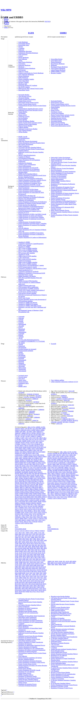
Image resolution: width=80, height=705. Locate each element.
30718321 (28, 400)
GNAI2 (42, 455)
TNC (41, 515)
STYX (34, 514)
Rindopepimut (22, 332)
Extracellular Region (24, 43)
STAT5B (17, 514)
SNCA (17, 507)
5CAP (28, 553)
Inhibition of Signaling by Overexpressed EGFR (31, 273)
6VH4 (24, 571)
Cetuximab (21, 316)
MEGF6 (26, 473)
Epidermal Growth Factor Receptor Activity (30, 110)
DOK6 (25, 447)
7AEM (44, 573)
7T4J (22, 579)
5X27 (27, 562)
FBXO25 (29, 452)
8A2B (16, 582)
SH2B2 (40, 501)
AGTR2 (74, 452)
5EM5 (16, 556)
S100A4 (22, 500)
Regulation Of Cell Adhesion (26, 671)
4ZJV (28, 551)
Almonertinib (22, 369)
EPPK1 (29, 448)
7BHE (73, 563)
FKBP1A (73, 461)
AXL (43, 433)
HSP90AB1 (30, 461)
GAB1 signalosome (23, 257)
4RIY (45, 548)
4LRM (24, 548)
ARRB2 (23, 433)
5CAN (20, 553)
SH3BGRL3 (18, 504)
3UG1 (31, 542)
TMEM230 (71, 493)
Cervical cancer (22, 377)
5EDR (42, 554)
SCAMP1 (36, 500)
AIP (26, 428)
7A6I (30, 573)
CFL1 (67, 455)
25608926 (63, 395)
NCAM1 (37, 475)
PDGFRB (33, 480)
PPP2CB (26, 486)
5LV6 (40, 559)
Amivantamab (22, 371)
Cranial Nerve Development (58, 177)
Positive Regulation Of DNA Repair (28, 189)
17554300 (63, 420)
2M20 (36, 537)
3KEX (56, 561)
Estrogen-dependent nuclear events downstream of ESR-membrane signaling (32, 300)
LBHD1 (66, 467)
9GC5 (35, 591)
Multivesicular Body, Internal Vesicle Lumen (30, 88)
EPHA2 (25, 448)
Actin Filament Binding (24, 130)
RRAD (43, 498)
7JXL (29, 574)
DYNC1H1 (40, 447)
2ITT (16, 536)
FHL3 (68, 461)
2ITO (37, 534)
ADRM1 (38, 427)
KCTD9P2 (35, 466)
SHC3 (39, 504)
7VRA (16, 581)
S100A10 (63, 484)
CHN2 (71, 455)
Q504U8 (42, 531)
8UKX (28, 590)
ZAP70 (22, 523)
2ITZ (36, 536)
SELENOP (22, 501)
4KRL (29, 546)
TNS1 (27, 517)
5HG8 (16, 559)
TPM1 (45, 517)
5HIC (27, 559)
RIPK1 (40, 497)
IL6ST (59, 466)
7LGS (45, 576)
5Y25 (40, 563)
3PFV (20, 542)
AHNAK (17, 428)
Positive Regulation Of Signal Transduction (30, 620)
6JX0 (27, 567)
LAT (28, 467)
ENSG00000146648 (20, 529)
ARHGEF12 (39, 431)
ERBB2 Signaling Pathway (25, 675)
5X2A (34, 562)
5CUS (56, 563)
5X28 (31, 562)
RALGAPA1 (50, 483)
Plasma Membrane (23, 57)
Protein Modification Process (59, 652)
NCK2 (17, 476)
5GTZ (24, 557)
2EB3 (19, 534)
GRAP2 (35, 456)
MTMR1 (66, 469)
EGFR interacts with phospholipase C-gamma (31, 265)
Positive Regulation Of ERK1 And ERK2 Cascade (32, 214)
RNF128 (22, 498)
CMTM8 (17, 442)
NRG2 (53, 473)
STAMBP (17, 512)
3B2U (27, 539)
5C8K (36, 551)
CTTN (28, 444)
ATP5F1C (39, 433)
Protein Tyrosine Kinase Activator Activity (30, 122)
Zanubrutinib (22, 364)
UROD (29, 520)
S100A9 (31, 500)
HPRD (6, 27)
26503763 (21, 423)
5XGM (28, 563)
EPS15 (34, 448)
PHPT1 (59, 475)
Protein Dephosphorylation (58, 663)
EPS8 (37, 448)
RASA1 (44, 495)
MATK (62, 469)
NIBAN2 (38, 476)
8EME (35, 582)
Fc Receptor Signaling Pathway (59, 638)
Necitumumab (22, 347)
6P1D (16, 568)
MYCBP (49, 472)
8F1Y (19, 584)
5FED (31, 556)
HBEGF (37, 458)
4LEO (67, 561)
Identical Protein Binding (25, 126)
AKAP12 (29, 428)
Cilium (20, 60)
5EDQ (38, 554)
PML (37, 484)
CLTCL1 (41, 441)
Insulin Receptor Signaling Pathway (28, 679)
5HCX (28, 557)
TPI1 (41, 517)
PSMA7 (41, 489)
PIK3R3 (22, 483)
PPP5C (37, 486)
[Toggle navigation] (1, 15)
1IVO (16, 532)
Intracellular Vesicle (23, 90)
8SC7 (37, 588)
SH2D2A (28, 503)
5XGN (32, 563)
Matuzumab (21, 329)
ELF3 (16, 448)
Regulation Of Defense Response (27, 651)
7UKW (45, 579)
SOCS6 (39, 509)
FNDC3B (24, 453)
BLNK (36, 435)
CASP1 (22, 438)
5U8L (20, 560)
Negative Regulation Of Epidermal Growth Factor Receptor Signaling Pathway (32, 176)
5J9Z (33, 559)
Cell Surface (21, 63)
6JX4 (30, 567)
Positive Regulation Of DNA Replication (29, 191)
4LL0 (16, 548)
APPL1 (24, 431)
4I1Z (30, 545)
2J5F (42, 536)
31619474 (65, 399)
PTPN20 (31, 492)
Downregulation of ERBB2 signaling (28, 288)
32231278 (63, 417)
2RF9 (43, 537)
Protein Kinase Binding (24, 668)
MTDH (20, 475)
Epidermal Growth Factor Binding (27, 129)
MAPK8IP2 (25, 472)
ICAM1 (29, 462)
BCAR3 (28, 435)
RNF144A (33, 498)
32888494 (21, 408)
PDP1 (41, 480)
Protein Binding (22, 112)
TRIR (63, 495)
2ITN (33, 534)
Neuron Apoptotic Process (58, 199)
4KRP (41, 546)
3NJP (38, 540)
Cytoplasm (21, 48)
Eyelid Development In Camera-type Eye (29, 211)
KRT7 (21, 467)
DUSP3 (34, 447)
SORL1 (73, 490)
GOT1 (20, 456)
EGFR (31, 33)
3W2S (40, 543)
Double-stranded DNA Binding (27, 99)
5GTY (20, 557)
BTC (43, 435)
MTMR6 (55, 470)
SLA (22, 506)
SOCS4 (30, 509)
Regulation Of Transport (25, 644)
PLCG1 (42, 483)
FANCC (17, 452)
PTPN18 (22, 492)
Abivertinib (21, 366)
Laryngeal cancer (23, 375)
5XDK (20, 563)
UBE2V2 (23, 520)
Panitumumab (22, 324)
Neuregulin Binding (56, 121)
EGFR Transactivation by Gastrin (27, 267)
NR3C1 (43, 476)
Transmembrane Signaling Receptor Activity (30, 108)
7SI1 (27, 577)
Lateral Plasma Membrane (58, 70)
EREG (26, 450)
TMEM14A (64, 493)
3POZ (23, 542)
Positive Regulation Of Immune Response (30, 661)
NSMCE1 (58, 473)
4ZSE (32, 551)
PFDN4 (54, 475)
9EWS (44, 590)
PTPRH (26, 493)
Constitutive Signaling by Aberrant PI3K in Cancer (32, 268)
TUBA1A (35, 518)
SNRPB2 (49, 490)
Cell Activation (55, 644)
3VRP (16, 543)
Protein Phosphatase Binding (26, 121)
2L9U (52, 561)
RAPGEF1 (39, 495)
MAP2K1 (25, 469)
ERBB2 (41, 448)
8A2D (20, 582)
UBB (19, 520)
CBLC (45, 438)
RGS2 (21, 497)
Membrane (21, 67)
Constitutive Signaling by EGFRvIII (28, 271)
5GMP (42, 556)
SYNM (68, 492)
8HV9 (27, 587)
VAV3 (43, 520)
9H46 (16, 593)
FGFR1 (61, 461)
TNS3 (34, 517)
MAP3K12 (31, 469)
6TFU (43, 568)
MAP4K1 (17, 470)
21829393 (59, 422)
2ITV (22, 536)
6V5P (41, 570)
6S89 (26, 568)
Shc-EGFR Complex (24, 87)
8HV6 (16, 587)
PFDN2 (49, 475)
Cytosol (20, 56)
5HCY (32, 557)
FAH (41, 450)
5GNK (17, 557)
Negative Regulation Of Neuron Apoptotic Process (65, 193)
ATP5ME (55, 453)
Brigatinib (21, 361)
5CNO (20, 554)
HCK (41, 458)
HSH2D (17, 461)
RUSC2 (17, 500)
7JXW (44, 574)
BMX (39, 435)
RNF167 (38, 498)
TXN (16, 520)
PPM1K (73, 476)
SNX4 (33, 507)
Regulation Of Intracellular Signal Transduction (31, 616)
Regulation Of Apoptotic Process (27, 684)
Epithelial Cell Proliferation (26, 200)
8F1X (16, 584)
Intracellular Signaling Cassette (27, 640)
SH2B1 (35, 501)
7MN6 (60, 564)
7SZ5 (44, 577)
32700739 (64, 406)
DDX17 (22, 445)
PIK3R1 (41, 481)
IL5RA (44, 462)
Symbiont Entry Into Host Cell (26, 195)
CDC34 (36, 439)
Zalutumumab (22, 360)
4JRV (26, 546)
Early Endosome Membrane (26, 74)
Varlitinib (21, 336)
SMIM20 (63, 489)
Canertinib (21, 333)
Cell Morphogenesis (23, 138)
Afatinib (20, 344)
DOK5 (21, 447)
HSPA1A (41, 461)
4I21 (36, 545)
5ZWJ (24, 565)
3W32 (43, 543)
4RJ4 (16, 549)
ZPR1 (31, 523)
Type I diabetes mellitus (57, 380)
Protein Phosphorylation (57, 650)
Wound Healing (55, 182)
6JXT (33, 567)
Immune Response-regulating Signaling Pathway (64, 661)
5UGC (39, 560)
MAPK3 (33, 470)
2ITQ (43, 534)
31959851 (59, 399)
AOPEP (33, 430)
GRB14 (44, 456)
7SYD (31, 577)
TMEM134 (57, 493)
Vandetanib (21, 330)
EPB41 (20, 448)
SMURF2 (40, 506)
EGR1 (49, 459)
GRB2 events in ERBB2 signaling (27, 262)
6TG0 (31, 570)
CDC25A (31, 439)
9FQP (20, 591)
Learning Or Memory (24, 157)
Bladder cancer (22, 386)
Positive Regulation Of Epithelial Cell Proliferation (32, 202)
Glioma (20, 385)
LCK (31, 467)
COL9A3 (32, 442)
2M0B (32, 537)
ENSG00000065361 (53, 529)
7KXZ (23, 576)
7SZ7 (16, 579)
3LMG (61, 561)
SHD (16, 506)
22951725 (59, 423)
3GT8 (27, 540)
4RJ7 (25, 549)
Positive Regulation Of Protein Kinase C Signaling (32, 223)
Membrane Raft (22, 84)
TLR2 (38, 515)
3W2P (28, 543)
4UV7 (39, 549)
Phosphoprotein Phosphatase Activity (61, 613)
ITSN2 (24, 466)
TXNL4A (50, 497)
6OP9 (70, 563)
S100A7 (26, 500)
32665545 (71, 408)
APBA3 (38, 430)
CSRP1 (40, 442)
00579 (16, 527)
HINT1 (70, 464)
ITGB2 (17, 466)
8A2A (43, 581)
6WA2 (35, 571)
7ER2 (19, 574)
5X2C (38, 562)
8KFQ (39, 587)
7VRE (20, 581)
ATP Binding (22, 113)
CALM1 (17, 436)
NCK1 (42, 475)
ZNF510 (27, 523)
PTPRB (21, 493)
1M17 (23, 532)
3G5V (16, 540)
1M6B (49, 561)
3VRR (20, 543)
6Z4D (23, 573)
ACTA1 (33, 427)
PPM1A (17, 486)
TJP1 (31, 515)
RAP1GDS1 (32, 495)
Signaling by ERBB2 (24, 242)
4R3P (27, 548)
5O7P (63, 563)
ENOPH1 (53, 459)
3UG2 (35, 542)
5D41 (31, 554)
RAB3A (26, 495)
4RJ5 (19, 549)
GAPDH (25, 455)
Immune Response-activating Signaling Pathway (64, 654)
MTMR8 (60, 470)
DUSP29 (60, 458)
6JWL (23, 567)
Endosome (21, 49)
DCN (42, 444)
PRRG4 (65, 478)
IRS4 (34, 464)
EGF (44, 447)
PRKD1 (36, 489)
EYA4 (72, 459)
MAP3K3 (44, 469)
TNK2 (23, 517)
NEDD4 (24, 476)
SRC (39, 511)
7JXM (33, 574)
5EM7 (24, 556)
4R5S (34, 548)
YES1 (30, 521)
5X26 (24, 562)
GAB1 (37, 453)
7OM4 (20, 577)
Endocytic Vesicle (23, 71)
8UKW (24, 590)
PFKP (20, 481)
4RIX (42, 548)
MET (30, 473)
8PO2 (23, 588)
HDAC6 (65, 464)
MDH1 (22, 473)
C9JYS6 (22, 531)
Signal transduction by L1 (25, 270)
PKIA (38, 483)
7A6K (37, 573)
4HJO (27, 545)
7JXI (23, 574)
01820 (49, 527)
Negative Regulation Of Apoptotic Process (30, 183)
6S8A (29, 568)
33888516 (35, 399)
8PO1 (19, 588)
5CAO (24, 553)
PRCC (40, 486)
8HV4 (39, 585)
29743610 (35, 394)
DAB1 (57, 456)
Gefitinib (20, 319)
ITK (20, 466)
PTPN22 (37, 492)
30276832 (36, 402)
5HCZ (36, 557)
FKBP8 (17, 453)
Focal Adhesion (22, 59)
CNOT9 (22, 442)
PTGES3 (49, 480)
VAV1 (36, 520)
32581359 (70, 405)
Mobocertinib (22, 367)
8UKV (20, 590)
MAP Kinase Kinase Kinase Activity (28, 102)
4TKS (32, 549)
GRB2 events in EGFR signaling (27, 256)
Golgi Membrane (23, 42)
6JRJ (42, 565)
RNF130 (27, 498)
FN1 (20, 453)
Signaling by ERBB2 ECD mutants (28, 304)
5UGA (31, 560)
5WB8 (20, 562)
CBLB (41, 438)
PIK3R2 (17, 483)
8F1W (42, 582)
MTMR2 (49, 470)
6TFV (16, 570)
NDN (20, 476)
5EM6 (20, 556)
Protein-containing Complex (26, 79)
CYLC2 (32, 444)
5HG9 (20, 559)
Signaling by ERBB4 (24, 246)
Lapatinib (21, 323)
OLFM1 (39, 478)
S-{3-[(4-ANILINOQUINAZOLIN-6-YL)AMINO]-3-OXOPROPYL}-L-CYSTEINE (31, 340)
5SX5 (16, 560)
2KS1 (28, 537)
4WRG (21, 551)
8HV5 (43, 585)
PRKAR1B (35, 487)
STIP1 (22, 514)
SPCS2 (35, 511)
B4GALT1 (18, 435)
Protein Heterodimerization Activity (61, 126)
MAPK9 (31, 472)
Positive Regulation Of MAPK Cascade (29, 184)
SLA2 (25, 506)
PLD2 (24, 484)
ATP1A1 (28, 433)
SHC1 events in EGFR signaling (27, 259)
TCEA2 (76, 492)
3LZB (34, 540)
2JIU (22, 537)
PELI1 (17, 481)
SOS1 (22, 511)
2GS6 (26, 534)
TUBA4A (41, 518)
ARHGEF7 (18, 433)
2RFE (20, 539)
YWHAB (34, 521)
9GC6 (38, 591)
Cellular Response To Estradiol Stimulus (29, 222)
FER (33, 452)
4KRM (34, 546)
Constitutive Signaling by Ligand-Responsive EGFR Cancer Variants (31, 244)
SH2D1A (17, 503)
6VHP (31, 571)
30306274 (35, 420)
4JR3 (22, 546)
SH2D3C (39, 503)
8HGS (24, 585)
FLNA (49, 462)
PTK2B (30, 490)
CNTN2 (27, 442)
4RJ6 (22, 549)
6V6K (16, 571)
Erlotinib (20, 321)
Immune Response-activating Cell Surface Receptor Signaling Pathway (62, 629)
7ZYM (24, 581)
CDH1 (40, 439)
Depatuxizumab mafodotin (25, 350)
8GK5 (41, 584)
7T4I (19, 579)
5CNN (17, 554)
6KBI (66, 563)
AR (27, 431)
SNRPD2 (21, 507)
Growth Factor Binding (57, 113)
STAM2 (43, 511)
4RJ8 (29, 549)
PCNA (17, 480)
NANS (32, 475)
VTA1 (65, 497)
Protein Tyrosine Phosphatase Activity (61, 640)
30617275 (71, 419)
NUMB (26, 478)
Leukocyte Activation (57, 646)
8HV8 (24, 587)
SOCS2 (21, 509)
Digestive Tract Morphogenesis (27, 198)
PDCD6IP (21, 480)
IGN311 (20, 327)
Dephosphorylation (56, 641)
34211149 (71, 391)
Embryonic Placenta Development (27, 141)
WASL (21, 521)
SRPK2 (52, 492)
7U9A (36, 579)
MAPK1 (23, 470)
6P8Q (23, 568)
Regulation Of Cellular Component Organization (31, 650)
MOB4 (42, 473)
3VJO (42, 542)
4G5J (20, 545)
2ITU (19, 536)
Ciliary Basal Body (23, 81)
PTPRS (39, 493)
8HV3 (35, 585)
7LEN (31, 576)
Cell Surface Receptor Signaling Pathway (29, 147)
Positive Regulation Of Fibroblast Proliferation (31, 197)
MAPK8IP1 (18, 472)
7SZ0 (38, 577)
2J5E (39, 536)
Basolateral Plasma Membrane (26, 68)
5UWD (43, 560)
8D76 (27, 582)
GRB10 (40, 456)
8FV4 (30, 584)
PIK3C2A (25, 481)
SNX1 (26, 507)
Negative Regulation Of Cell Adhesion (61, 159)
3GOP (24, 540)
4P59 (71, 561)
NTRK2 (21, 478)
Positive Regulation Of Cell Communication (30, 622)
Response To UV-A (23, 212)
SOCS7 (44, 509)
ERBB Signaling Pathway (25, 625)
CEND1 (29, 441)
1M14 (20, 532)
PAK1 (44, 478)
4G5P (23, 545)
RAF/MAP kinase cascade (25, 274)
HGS (32, 459)
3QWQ (27, 542)
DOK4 (17, 447)
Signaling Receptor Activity (58, 118)
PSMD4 (17, 490)
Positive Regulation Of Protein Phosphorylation (31, 143)
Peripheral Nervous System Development (62, 168)
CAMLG (17, 438)
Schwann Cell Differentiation (59, 174)
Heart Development (56, 170)
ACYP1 (69, 452)
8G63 (33, 584)
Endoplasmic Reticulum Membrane (28, 53)
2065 (48, 525)
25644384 (65, 409)
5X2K (16, 563)
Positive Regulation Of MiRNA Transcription (31, 233)
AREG (30, 431)
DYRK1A (66, 458)
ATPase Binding (22, 132)
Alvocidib (21, 326)
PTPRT (44, 493)
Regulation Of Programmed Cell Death (29, 681)
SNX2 (30, 507)
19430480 (53, 422)
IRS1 (30, 464)
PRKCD (22, 489)
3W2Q (32, 543)
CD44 (23, 439)
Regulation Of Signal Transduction (28, 608)
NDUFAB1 (69, 472)
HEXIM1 (27, 459)
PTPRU (17, 495)
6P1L (19, 568)
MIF (38, 473)
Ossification (21, 139)
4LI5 (44, 546)
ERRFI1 (30, 450)
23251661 (66, 414)
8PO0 (16, 588)
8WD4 (32, 590)
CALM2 (22, 436)
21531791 (26, 397)
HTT (25, 462)
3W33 (16, 545)
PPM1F (68, 476)
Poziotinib (21, 358)
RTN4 (52, 484)
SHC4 (43, 504)
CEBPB (24, 441)
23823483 (32, 411)
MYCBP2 (55, 472)
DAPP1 (62, 456)
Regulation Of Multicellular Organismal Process (31, 645)
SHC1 (32, 504)
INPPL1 (21, 464)
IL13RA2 (38, 462)
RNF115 (44, 497)
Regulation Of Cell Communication (28, 612)
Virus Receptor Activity (24, 96)
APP (20, 431)
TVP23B (67, 495)
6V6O (20, 571)
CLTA (37, 441)
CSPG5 (53, 456)
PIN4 (29, 483)
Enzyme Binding (23, 118)
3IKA (31, 540)
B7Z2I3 (17, 531)
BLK (32, 435)
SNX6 (37, 507)
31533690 (21, 392)
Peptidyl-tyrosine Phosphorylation (60, 607)
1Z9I (42, 532)
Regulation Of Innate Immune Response (29, 678)
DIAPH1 (31, 445)
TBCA (72, 492)
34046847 (28, 405)
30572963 (65, 422)
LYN (21, 469)
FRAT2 (30, 453)
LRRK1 (17, 469)
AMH (39, 428)
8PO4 (30, 588)
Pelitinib (20, 335)
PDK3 (38, 480)
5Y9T (44, 563)
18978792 (75, 420)
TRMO (21, 518)
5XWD (37, 563)
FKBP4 (43, 452)
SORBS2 (17, 511)
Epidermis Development (25, 163)
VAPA (32, 520)
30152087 (38, 395)
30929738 (71, 399)
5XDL (24, 563)
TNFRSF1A (18, 517)
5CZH (24, 554)
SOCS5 (35, 509)
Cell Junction (22, 70)
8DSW (31, 582)
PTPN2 (27, 492)
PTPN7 (17, 493)
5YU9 (16, 565)
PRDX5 (54, 478)
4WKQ (17, 551)
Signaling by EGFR (23, 254)
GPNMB (30, 456)
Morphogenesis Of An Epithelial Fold (28, 209)
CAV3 (34, 438)
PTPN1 (38, 490)
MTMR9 (65, 470)
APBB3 (17, 431)
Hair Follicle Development (25, 144)
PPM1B (22, 486)
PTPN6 (42, 492)
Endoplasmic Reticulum (25, 51)
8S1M (34, 588)
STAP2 (27, 512)
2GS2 (23, 534)
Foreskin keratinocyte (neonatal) (27, 349)
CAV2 (30, 438)
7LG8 (41, 576)
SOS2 (25, 511)
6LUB (40, 567)
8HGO (17, 585)
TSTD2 (30, 518)
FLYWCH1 (54, 462)
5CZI (28, 554)
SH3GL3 (24, 504)
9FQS (24, 591)
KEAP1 (40, 466)
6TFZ (27, 570)
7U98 (29, 579)
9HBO (20, 593)
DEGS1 (26, 445)
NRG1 (17, 478)
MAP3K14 (38, 469)
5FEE (35, 556)
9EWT (17, 591)
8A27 (39, 581)
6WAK (39, 571)
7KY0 (27, 576)
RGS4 (24, 497)
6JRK (16, 567)
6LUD (44, 567)
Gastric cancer (22, 380)
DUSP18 (72, 456)
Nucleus (20, 46)
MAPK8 (38, 470)
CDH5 (44, 439)
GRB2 (16, 458)
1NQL (31, 532)
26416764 (70, 416)
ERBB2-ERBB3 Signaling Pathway (61, 181)
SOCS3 (26, 509)
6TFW (20, 570)
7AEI (40, 573)
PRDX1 (17, 487)
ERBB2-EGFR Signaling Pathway (27, 174)
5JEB (36, 559)
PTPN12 (17, 492)
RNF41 (73, 483)
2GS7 (30, 534)
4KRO (37, 546)
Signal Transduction (23, 146)
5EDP (35, 554)
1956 (16, 525)
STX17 (30, 514)
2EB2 (16, 534)
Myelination (54, 185)
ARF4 (34, 431)
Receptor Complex (23, 82)
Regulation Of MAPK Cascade (27, 631)
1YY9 (39, 532)
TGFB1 (27, 515)
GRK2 (30, 458)
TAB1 (16, 515)
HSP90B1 (36, 461)
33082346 (65, 419)
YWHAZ (17, 523)
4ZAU (25, 551)
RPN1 (49, 484)
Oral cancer (21, 378)
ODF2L (63, 473)
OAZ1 (35, 478)
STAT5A (44, 512)
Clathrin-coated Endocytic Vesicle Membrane (31, 73)
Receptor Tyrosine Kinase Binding (60, 672)
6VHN (28, 571)
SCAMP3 (42, 500)
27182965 (64, 412)
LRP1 (44, 467)
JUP (30, 466)
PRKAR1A (29, 487)
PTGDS (22, 490)
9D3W (40, 590)
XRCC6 (26, 521)
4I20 (33, 545)
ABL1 (61, 452)
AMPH (43, 428)
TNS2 (31, 517)
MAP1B (57, 469)
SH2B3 (44, 501)
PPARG (41, 484)
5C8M (39, 551)
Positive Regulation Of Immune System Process (31, 662)
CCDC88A (18, 439)
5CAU (39, 553)
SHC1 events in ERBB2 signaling (27, 248)
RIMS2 (29, 497)
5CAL (16, 553)
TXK (45, 518)
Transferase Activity (24, 116)
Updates (6, 24)
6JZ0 (36, 567)
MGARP (34, 473)
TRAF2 (17, 518)
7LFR (34, 576)
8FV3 (26, 584)
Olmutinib (21, 363)
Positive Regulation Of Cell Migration (28, 169)
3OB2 (41, 540)
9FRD (27, 591)
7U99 (33, 579)
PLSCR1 (32, 484)
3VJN (38, 542)
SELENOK (74, 484)
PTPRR (35, 493)
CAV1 (26, 438)
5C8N (43, 551)
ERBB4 (22, 450)
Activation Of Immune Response (27, 685)
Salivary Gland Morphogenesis (27, 155)
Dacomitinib (21, 355)
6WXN (44, 571)
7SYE (34, 577)
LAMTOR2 (60, 467)
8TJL (40, 588)
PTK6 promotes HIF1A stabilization (28, 287)
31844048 (70, 411)
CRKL (49, 456)
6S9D (40, 568)
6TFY (24, 570)
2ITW (26, 536)
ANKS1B (23, 430)
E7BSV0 (26, 531)
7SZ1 (41, 577)
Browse (6, 19)
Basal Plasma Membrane (25, 62)
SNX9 (41, 507)
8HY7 (35, 587)
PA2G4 (68, 473)
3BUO (38, 539)
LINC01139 (39, 467)
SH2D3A (33, 503)
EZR (38, 450)
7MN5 (56, 564)
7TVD (26, 579)
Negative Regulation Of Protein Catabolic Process (32, 180)
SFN (27, 501)
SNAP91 (68, 489)
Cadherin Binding (23, 127)
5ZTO (20, 565)
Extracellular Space (23, 45)
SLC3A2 (30, 506)
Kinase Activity (22, 115)
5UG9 (27, 560)
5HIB (23, 559)
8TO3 (44, 588)
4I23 (42, 545)
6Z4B (20, 573)
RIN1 (32, 497)
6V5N (38, 570)
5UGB (35, 560)
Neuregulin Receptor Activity (59, 119)
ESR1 (34, 450)
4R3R (31, 548)
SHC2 (36, 504)
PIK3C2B (31, 481)
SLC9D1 (35, 506)
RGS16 (17, 497)
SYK (43, 514)
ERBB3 (63, 33)
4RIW (38, 548)
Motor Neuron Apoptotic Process (60, 210)
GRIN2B (25, 458)
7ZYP (32, 581)
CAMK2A (33, 436)
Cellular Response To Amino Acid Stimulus (30, 215)
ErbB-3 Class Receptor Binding (59, 124)
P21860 (49, 531)
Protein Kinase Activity (24, 101)
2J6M (16, 537)
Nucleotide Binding (23, 94)
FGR (39, 452)
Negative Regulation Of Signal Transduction (63, 171)
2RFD (16, 539)
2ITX (29, 536)
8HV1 (28, 585)
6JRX (19, 567)
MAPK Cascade (22, 136)
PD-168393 (21, 343)
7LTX (16, 577)
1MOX (28, 532)
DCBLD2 (37, 444)
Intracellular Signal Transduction (27, 617)
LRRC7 (49, 469)
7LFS (38, 576)
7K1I (20, 576)
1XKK (35, 532)
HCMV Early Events (24, 298)
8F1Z (23, 584)
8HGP (20, 585)
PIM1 (26, 483)
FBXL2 (24, 452)
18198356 (69, 420)
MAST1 (40, 472)
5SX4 (43, 559)
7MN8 (64, 564)
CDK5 (63, 455)
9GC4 (31, 591)
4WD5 (43, 549)
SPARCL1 (30, 511)
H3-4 (33, 458)
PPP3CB (31, 486)
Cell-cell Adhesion (23, 228)
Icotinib (20, 352)
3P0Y (16, 542)
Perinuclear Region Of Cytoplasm (27, 85)
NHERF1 (32, 476)
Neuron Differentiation (24, 166)
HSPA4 (17, 462)
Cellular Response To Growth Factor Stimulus (31, 217)
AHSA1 (22, 428)
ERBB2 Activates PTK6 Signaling (27, 281)
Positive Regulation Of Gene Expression (62, 173)
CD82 (26, 439)
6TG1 (34, 570)
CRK (36, 442)
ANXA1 (28, 430)
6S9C (36, 568)
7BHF (49, 564)
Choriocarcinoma (23, 381)
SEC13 (17, 501)
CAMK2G (39, 436)
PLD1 (21, 484)
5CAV (43, 553)
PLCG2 (17, 484)
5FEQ (39, 556)
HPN (41, 459)
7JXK (26, 574)
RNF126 (17, 498)
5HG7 (43, 557)
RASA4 (62, 483)
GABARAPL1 (62, 462)
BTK (76, 453)
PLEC (28, 484)
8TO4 (16, 590)
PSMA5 (70, 478)
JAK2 (27, 466)
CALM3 (27, 436)
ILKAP (17, 464)
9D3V (36, 590)
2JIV (25, 537)
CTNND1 (23, 444)
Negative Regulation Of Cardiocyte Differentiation (32, 237)
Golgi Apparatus (22, 54)
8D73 (23, 582)
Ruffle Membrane (23, 77)
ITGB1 (42, 464)
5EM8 (28, 556)
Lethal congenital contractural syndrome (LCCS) (64, 381)
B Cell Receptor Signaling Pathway (61, 683)
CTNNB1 (17, 444)
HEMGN (22, 459)
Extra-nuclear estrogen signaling (27, 293)
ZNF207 (59, 498)
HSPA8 (21, 462)
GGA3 (34, 455)
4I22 (39, 545)
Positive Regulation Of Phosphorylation (29, 181)
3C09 (42, 539)
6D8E (35, 565)
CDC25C (58, 455)
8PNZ (42, 587)
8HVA (31, 587)
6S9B (33, 568)
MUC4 (28, 475)
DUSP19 (29, 447)
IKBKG (33, 462)
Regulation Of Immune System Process (29, 639)
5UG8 (23, 560)
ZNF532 (64, 498)
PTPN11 (43, 490)
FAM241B (50, 461)
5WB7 (17, 562)
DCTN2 (17, 445)
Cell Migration (55, 671)
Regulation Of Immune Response (27, 637)
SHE (19, 506)
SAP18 (68, 484)
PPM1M (49, 478)
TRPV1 (26, 518)
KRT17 (45, 466)
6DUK (39, 565)
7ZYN (28, 581)
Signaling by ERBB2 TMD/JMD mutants (29, 305)
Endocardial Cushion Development (60, 157)
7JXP (36, 574)
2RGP (24, 539)
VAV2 (40, 520)
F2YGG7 (32, 531)
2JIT (19, 537)
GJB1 (38, 455)
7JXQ (40, 574)
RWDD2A (58, 484)
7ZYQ (36, 581)
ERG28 (68, 459)
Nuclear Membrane (23, 76)
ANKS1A (17, 430)
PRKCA (41, 487)
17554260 (71, 422)
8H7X (44, 584)
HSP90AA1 (23, 461)
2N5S (39, 537)
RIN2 (36, 497)
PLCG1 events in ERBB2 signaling (28, 251)
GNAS (17, 456)
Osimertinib (21, 346)
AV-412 (20, 338)
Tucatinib (53, 343)
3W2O (24, 543)
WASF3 (17, 521)
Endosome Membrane (24, 65)
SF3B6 (49, 486)
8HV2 (32, 585)
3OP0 (45, 540)
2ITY (33, 536)
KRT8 (24, 467)
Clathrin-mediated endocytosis (26, 285)
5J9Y (30, 559)
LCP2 (34, 467)
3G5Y (20, 540)
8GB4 (37, 584)
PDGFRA (27, 480)
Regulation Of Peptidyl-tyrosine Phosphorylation (31, 203)
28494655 (64, 397)
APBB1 (42, 430)
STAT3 (40, 512)
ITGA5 (38, 464)
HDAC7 (17, 459)
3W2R (36, 543)
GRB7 (20, 458)
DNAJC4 (36, 445)
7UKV (40, 579)
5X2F (41, 562)
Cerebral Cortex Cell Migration (27, 164)
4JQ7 (16, 546)
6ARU (28, 565)
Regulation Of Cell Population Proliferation (30, 178)
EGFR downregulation (24, 260)
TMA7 (52, 493)
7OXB (24, 577)
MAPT (36, 472)
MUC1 (24, 475)
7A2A (27, 573)
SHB (28, 504)
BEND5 (65, 453)
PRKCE (27, 489)
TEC (20, 515)
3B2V (31, 539)
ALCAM (35, 428)
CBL (37, 438)
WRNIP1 (70, 497)
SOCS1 (17, 509)
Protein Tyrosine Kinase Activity (27, 104)
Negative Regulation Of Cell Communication (30, 648)
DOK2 (41, 445)
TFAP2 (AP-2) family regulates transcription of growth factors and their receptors (31, 290)
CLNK (33, 441)
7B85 (16, 574)
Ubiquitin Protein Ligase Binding (27, 124)
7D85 (52, 564)
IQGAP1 (26, 464)
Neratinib (21, 354)
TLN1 (34, 515)
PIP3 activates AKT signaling (26, 253)
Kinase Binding (22, 119)
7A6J (33, 573)
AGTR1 (43, 427)
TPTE (60, 495)
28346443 (29, 394)
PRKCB (17, 489)
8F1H (38, 582)
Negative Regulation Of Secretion (60, 198)
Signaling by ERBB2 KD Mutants (27, 302)
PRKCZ (31, 489)
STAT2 (35, 512)
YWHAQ (40, 521)
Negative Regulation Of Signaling (27, 647)
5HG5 (39, 557)
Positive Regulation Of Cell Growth (28, 167)
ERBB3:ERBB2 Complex (58, 71)
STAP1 (23, 512)
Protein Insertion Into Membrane (27, 205)
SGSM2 (30, 501)
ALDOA (49, 453)
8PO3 (26, 588)
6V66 (45, 570)
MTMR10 (72, 469)
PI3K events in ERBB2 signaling (27, 264)
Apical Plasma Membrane (58, 68)
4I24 (44, 545)
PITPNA (33, 483)
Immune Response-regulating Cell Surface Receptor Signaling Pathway (30, 658)
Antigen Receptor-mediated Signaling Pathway (64, 649)
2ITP (40, 534)
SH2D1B (22, 503)
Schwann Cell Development (58, 176)
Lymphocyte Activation (57, 678)
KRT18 (17, 467)
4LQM (20, 548)
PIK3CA (36, 481)
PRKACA (22, 487)
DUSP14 (66, 456)
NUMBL (30, 478)
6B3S (31, 565)
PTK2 (26, 490)
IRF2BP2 (73, 466)
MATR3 (17, 473)
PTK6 (34, 490)
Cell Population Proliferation (26, 158)
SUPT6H (39, 514)
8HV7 (20, 587)
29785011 (53, 394)
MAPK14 (28, 470)
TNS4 (38, 517)
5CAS (36, 553)
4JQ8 (19, 546)
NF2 (28, 476)
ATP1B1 (33, 433)
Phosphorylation (55, 660)
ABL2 (29, 427)
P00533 (37, 531)
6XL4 (16, 573)
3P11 (64, 561)
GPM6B (25, 456)
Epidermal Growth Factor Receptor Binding (30, 636)
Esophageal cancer (23, 383)
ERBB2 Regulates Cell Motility (27, 276)
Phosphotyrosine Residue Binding (27, 611)
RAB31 (22, 495)
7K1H (16, 576)
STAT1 (31, 512)
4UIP (35, 549)
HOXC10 (36, 459)
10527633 (47, 21)
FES (36, 452)
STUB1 (26, 514)
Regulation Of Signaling (25, 609)
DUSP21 (55, 458)
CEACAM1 (18, 441)
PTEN (74, 478)
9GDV (42, 591)
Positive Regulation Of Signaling (27, 619)
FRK (33, 453)
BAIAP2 (23, 435)
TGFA (23, 515)
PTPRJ (30, 493)
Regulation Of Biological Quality (27, 676)
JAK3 (52, 467)
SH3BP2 (60, 487)
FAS (21, 452)
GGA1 (30, 455)
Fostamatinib (22, 357)
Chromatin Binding (23, 98)
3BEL (34, 539)
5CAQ (32, 553)
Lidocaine (21, 318)
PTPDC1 (66, 480)
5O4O (59, 563)
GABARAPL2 (19, 455)
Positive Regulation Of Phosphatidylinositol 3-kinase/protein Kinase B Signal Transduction (31, 207)
